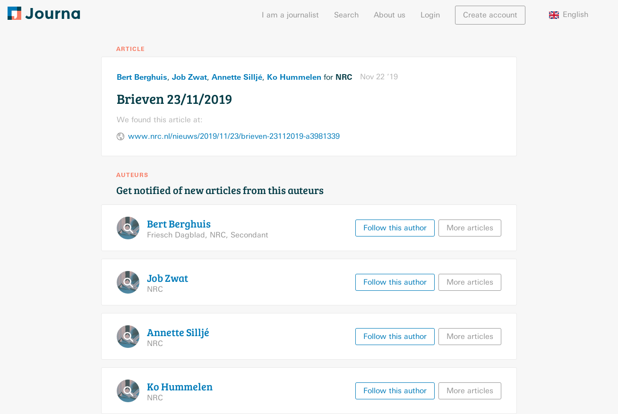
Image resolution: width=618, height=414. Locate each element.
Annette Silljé (237, 77)
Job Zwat (189, 77)
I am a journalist (290, 14)
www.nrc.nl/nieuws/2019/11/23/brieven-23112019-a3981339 (234, 136)
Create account (490, 14)
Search (346, 14)
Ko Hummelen (294, 77)
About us (389, 14)
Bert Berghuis (142, 77)
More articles (469, 227)
